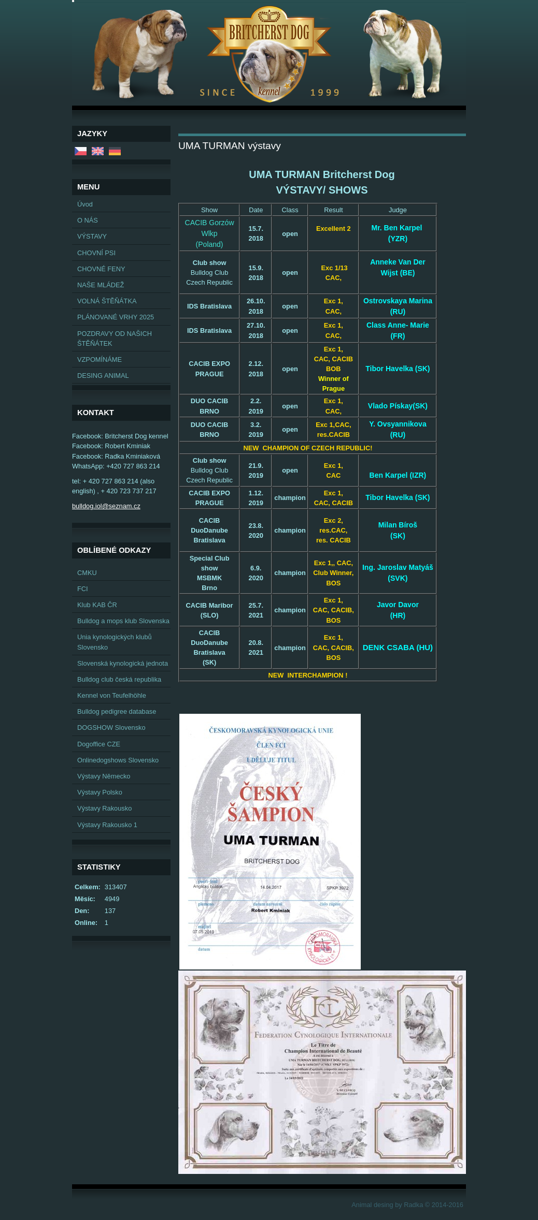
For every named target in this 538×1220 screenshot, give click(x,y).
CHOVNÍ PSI (96, 253)
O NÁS (87, 220)
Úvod (85, 204)
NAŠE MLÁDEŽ (100, 285)
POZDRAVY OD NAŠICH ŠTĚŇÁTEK (114, 338)
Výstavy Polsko (99, 792)
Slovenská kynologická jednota (122, 663)
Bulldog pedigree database (116, 711)
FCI (82, 589)
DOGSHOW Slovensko (111, 727)
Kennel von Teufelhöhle (111, 695)
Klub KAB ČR (97, 605)
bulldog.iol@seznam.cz (106, 506)
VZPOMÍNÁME (99, 359)
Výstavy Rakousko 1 (107, 825)
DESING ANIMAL (103, 375)
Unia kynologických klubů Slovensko (114, 642)
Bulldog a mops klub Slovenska (123, 621)
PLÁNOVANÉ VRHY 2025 (115, 317)
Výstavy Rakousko (104, 808)
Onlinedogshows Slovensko (118, 760)
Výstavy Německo (103, 776)
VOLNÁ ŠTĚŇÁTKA (107, 301)
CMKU (87, 573)
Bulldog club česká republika (119, 679)
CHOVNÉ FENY (101, 269)
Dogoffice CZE (98, 744)
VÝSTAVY (92, 236)
